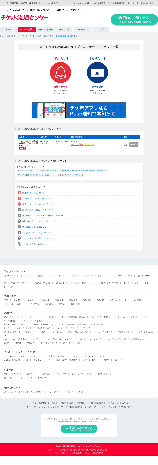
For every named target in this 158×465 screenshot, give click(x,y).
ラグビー (35, 339)
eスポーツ (78, 356)
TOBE (119, 276)
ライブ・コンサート (14, 271)
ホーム (8, 29)
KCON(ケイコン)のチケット (46, 170)
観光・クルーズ (104, 374)
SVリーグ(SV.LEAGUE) (78, 332)
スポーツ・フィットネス (82, 374)
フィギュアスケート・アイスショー (18, 332)
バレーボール (56, 332)
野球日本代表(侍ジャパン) (42, 324)
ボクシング (45, 343)
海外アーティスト (131, 283)
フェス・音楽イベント (84, 283)
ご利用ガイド (82, 403)
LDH (130, 276)
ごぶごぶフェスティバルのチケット (70, 175)
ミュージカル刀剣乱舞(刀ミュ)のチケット (39, 238)
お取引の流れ (97, 403)
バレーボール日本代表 (103, 332)
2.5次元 (113, 300)
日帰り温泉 (46, 374)
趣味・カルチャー (11, 378)
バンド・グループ (59, 276)
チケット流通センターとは (42, 403)
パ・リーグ (33, 317)
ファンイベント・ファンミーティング (19, 356)
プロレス (30, 343)
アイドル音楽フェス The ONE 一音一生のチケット (36, 175)
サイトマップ (56, 407)
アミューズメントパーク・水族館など (19, 374)
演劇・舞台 (10, 296)
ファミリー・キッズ (42, 360)
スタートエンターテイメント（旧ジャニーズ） (91, 276)
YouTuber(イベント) (97, 356)
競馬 (78, 343)
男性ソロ (28, 276)
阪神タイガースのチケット (33, 193)
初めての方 (64, 29)
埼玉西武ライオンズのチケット (35, 227)
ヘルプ (101, 29)
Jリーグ (20, 328)
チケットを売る (45, 29)
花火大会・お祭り (90, 360)
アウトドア (61, 374)
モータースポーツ (63, 343)
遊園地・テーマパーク (112, 360)
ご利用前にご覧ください (134, 19)
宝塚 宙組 (73, 300)
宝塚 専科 (87, 300)
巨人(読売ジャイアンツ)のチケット (36, 233)
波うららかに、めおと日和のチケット (38, 210)
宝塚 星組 (59, 300)
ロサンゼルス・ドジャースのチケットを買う (66, 392)
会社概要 (110, 403)
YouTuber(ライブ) (42, 283)
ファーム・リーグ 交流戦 (32, 321)
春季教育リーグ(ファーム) (14, 324)
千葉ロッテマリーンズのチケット (36, 198)
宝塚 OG (100, 300)
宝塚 (6, 300)
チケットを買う (27, 29)
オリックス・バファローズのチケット (38, 204)
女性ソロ (42, 276)
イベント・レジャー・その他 (19, 352)
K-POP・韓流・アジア (108, 283)
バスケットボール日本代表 (15, 339)
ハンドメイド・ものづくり (36, 378)
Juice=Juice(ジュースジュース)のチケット (39, 221)
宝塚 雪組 (45, 300)
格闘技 (18, 343)
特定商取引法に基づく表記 (78, 407)
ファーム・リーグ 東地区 (101, 317)
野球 (6, 317)
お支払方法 (122, 403)
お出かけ (8, 369)
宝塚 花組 (18, 300)
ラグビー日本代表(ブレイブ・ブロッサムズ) (64, 339)
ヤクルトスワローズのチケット (35, 244)
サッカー (7, 328)
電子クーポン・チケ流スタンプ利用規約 (113, 407)
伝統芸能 (49, 304)
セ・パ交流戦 (49, 317)
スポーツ (8, 313)
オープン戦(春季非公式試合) (73, 317)
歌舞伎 (62, 304)
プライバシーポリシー (37, 407)
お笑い (125, 300)
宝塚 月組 (32, 300)
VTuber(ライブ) (62, 283)
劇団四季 (138, 300)
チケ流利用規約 (65, 403)
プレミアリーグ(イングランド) (77, 328)
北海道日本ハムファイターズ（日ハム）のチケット (43, 216)
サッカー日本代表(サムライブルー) (44, 328)
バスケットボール (125, 332)
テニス (42, 332)
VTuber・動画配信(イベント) (16, 360)
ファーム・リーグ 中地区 (128, 317)
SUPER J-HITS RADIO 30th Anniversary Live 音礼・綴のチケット (83, 170)
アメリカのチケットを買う (15, 392)
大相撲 (6, 343)
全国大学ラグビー (139, 339)
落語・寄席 (75, 304)
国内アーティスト (11, 276)
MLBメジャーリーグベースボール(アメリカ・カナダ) (81, 324)
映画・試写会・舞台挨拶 (66, 360)
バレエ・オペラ (33, 304)
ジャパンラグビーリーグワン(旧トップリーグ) (107, 339)
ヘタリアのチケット (25, 170)
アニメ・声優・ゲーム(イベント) (54, 356)
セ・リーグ (18, 317)
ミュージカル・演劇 (12, 304)
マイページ (82, 29)
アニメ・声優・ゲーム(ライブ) (16, 283)
